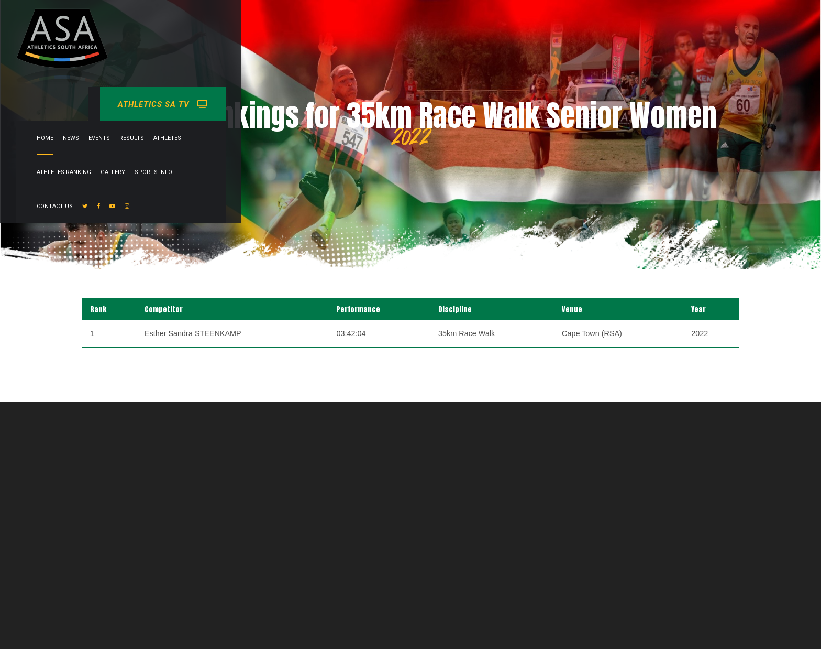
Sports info (526, 25)
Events (317, 25)
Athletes (386, 25)
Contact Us (572, 25)
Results (350, 25)
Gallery (485, 25)
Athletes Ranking (436, 25)
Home (263, 25)
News (289, 25)
